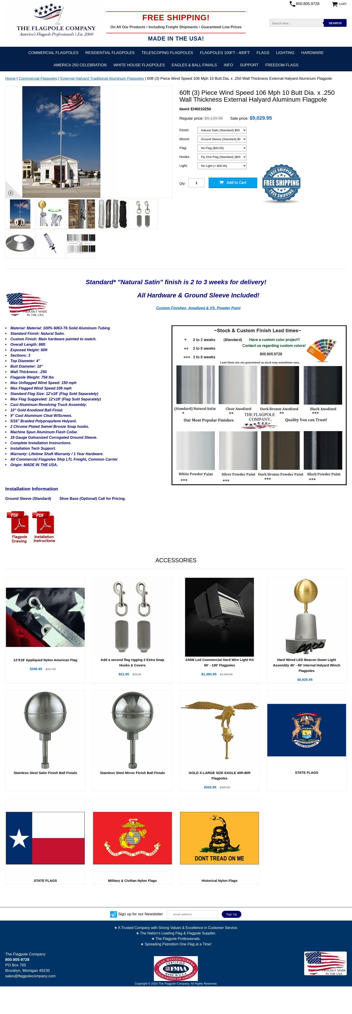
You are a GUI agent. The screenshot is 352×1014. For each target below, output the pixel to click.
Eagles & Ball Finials (194, 65)
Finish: (184, 130)
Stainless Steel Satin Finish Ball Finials (45, 773)
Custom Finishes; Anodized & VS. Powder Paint (198, 308)
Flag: (183, 148)
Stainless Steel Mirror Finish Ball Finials (132, 773)
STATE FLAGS (306, 772)
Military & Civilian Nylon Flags (132, 880)
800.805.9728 (307, 4)
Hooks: (185, 157)
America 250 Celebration (80, 65)
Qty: (182, 183)
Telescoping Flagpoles (167, 53)
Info (228, 65)
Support (249, 65)
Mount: (185, 139)
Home (10, 78)
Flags (263, 53)
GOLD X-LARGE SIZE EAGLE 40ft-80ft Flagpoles (219, 775)
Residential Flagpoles (110, 53)
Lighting (285, 53)
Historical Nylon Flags (219, 880)
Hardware (312, 53)
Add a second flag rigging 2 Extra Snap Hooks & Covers (132, 662)
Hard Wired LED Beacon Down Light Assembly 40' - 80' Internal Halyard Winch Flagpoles (306, 665)
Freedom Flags (281, 65)
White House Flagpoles (139, 65)
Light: (184, 166)
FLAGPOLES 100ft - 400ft (225, 53)
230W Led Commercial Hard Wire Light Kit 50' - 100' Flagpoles (219, 662)
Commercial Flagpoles (53, 53)
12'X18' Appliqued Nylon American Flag (45, 660)
